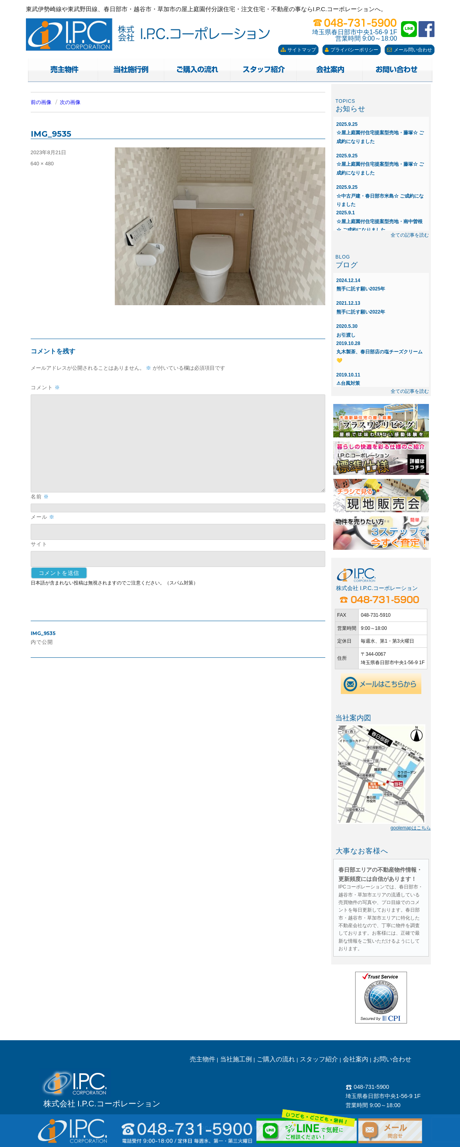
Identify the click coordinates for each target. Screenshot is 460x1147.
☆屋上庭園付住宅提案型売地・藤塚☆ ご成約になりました (380, 133)
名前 (40, 496)
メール (43, 517)
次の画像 (70, 102)
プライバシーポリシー (351, 50)
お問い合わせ (392, 1059)
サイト (39, 544)
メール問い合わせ (409, 50)
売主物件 (202, 1059)
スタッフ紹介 (319, 1059)
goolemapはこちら (411, 828)
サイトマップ (298, 50)
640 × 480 (42, 164)
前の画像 (41, 102)
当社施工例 (236, 1059)
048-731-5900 (367, 1087)
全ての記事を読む (410, 235)
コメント (45, 387)
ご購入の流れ (276, 1059)
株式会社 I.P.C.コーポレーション (101, 1103)
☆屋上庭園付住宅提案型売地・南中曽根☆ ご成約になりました (379, 221)
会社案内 (355, 1059)
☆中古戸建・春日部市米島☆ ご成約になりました (380, 195)
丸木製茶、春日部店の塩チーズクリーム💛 (379, 352)
